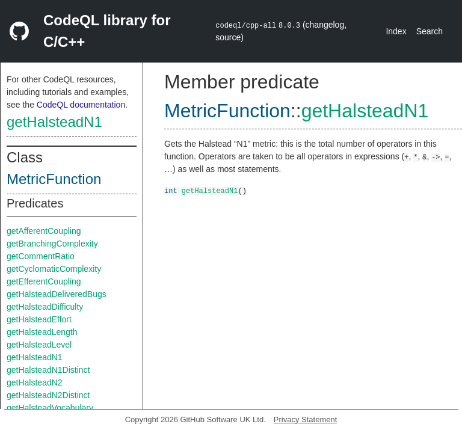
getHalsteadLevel (39, 344)
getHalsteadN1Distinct (48, 370)
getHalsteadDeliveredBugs (56, 294)
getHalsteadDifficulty (45, 307)
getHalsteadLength (42, 332)
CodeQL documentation (81, 104)
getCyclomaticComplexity (54, 269)
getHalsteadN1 (54, 122)
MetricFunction (54, 179)
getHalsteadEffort (39, 319)
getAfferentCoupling (44, 231)
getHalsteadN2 (35, 382)
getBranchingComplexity (52, 243)
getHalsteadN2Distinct (48, 395)
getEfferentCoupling (44, 281)
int (170, 190)
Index (396, 31)
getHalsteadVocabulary (50, 408)
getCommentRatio (41, 256)
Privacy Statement (305, 419)
